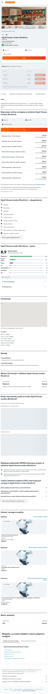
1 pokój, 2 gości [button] (7, 54)
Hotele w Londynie (8, 656)
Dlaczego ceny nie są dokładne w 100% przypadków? (24, 681)
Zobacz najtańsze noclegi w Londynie (37, 547)
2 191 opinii (15, 45)
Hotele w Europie (17, 689)
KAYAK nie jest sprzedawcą (24, 676)
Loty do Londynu (8, 650)
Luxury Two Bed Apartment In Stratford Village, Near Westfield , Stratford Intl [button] (20, 598)
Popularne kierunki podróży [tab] (28, 641)
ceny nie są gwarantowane (30, 671)
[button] (2, 2)
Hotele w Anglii (39, 689)
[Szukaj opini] (25, 277)
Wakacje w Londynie (9, 654)
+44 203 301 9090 (7, 43)
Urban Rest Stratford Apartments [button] (9, 535)
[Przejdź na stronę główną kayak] (10, 2)
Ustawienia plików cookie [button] (7, 191)
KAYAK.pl (6, 689)
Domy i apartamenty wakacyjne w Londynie (14, 658)
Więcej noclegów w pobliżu (40, 516)
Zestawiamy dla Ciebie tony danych (24, 679)
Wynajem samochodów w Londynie (12, 652)
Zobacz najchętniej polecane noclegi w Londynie (37, 579)
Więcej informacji (40, 184)
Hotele (11, 689)
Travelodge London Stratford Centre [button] (10, 567)
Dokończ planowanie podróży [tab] (11, 641)
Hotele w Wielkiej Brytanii (28, 689)
